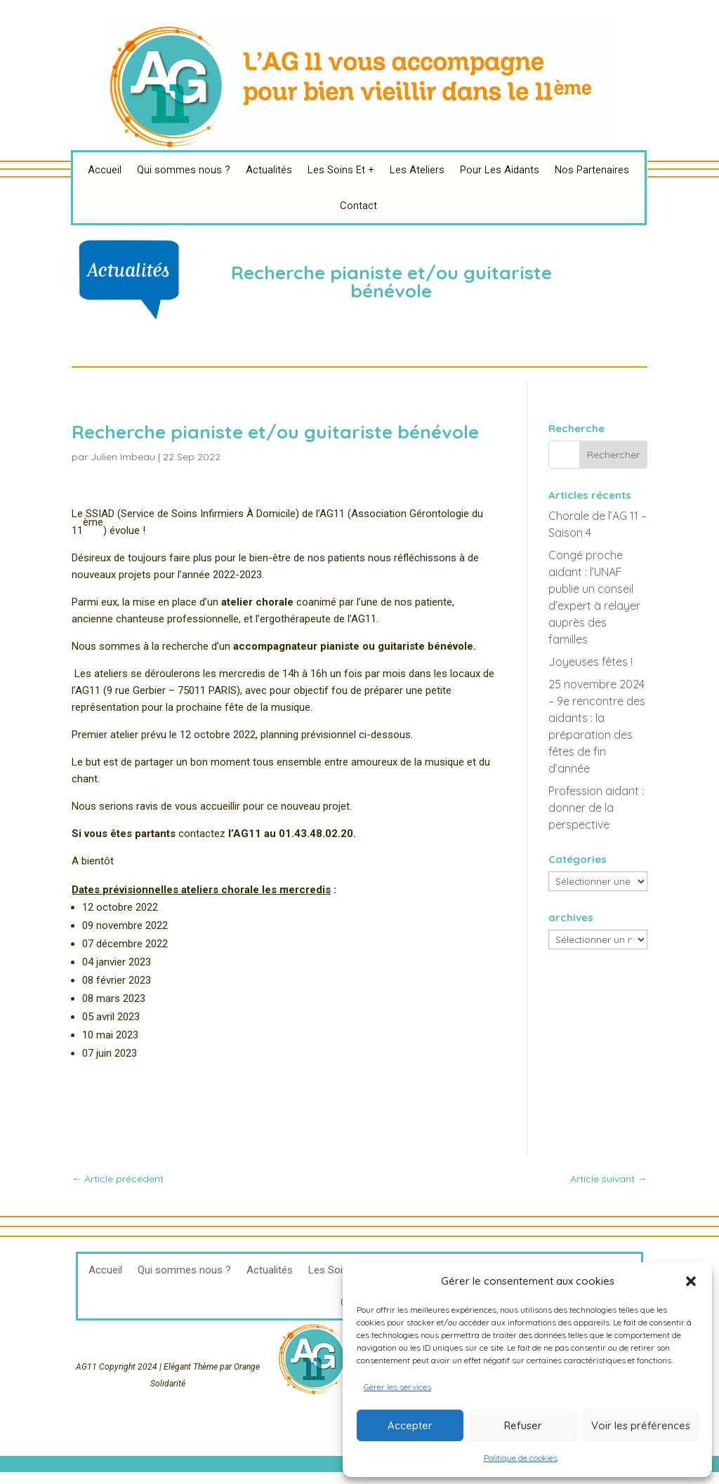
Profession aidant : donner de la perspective (596, 807)
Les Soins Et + (341, 169)
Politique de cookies (521, 1457)
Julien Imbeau (123, 456)
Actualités (269, 169)
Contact (358, 205)
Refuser (523, 1425)
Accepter (410, 1425)
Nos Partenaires (592, 169)
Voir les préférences (640, 1425)
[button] (691, 1281)
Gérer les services (397, 1387)
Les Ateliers (417, 169)
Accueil (104, 169)
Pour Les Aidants (499, 169)
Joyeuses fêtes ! (590, 662)
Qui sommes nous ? (183, 169)
